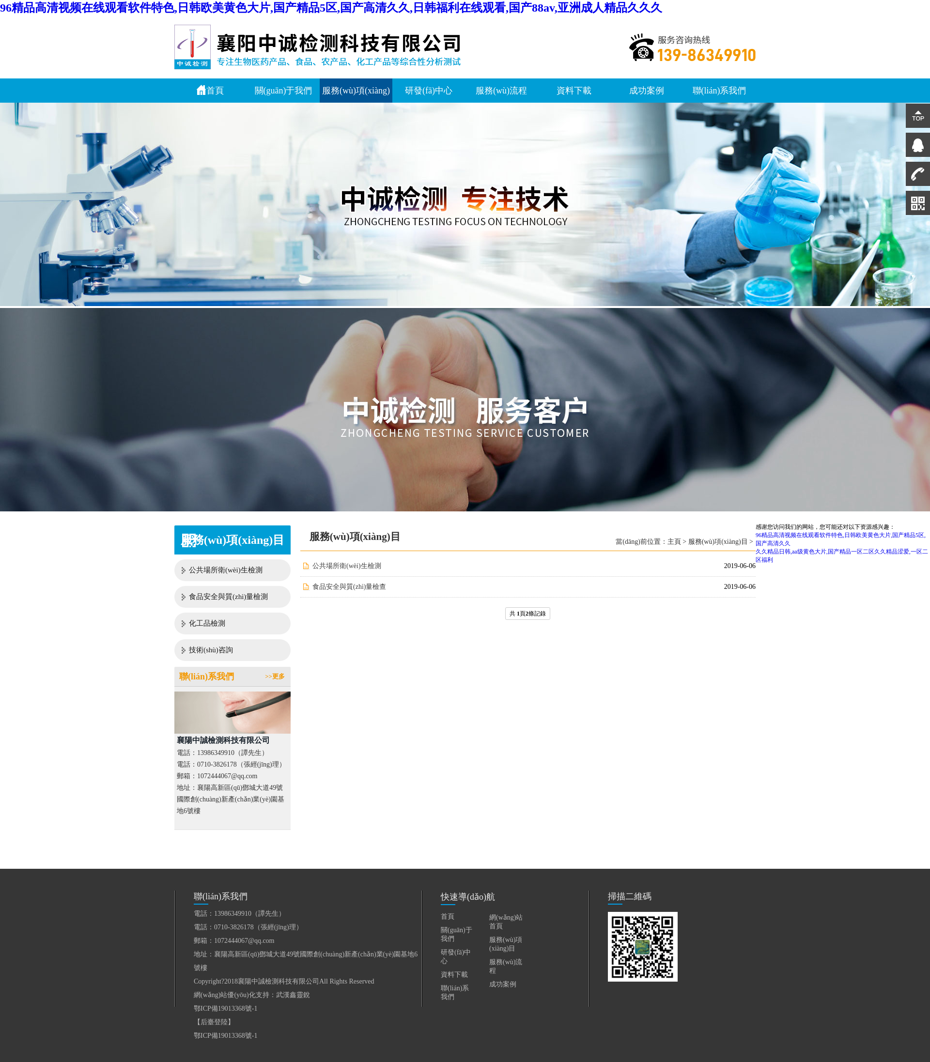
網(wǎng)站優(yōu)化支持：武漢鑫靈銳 (252, 995)
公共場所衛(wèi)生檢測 (226, 570)
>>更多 (275, 676)
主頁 (674, 541)
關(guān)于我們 (283, 90)
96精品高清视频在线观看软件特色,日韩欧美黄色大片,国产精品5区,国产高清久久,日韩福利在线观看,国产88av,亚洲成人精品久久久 (331, 7)
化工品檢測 (207, 623)
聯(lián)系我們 (719, 90)
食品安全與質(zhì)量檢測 (228, 596)
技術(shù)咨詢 (211, 650)
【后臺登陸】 (214, 1022)
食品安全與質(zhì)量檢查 (349, 586)
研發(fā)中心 (428, 90)
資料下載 (574, 90)
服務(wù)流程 (501, 90)
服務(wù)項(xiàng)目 (718, 541)
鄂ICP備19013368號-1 (225, 1008)
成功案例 (646, 90)
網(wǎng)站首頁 (506, 922)
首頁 (210, 90)
